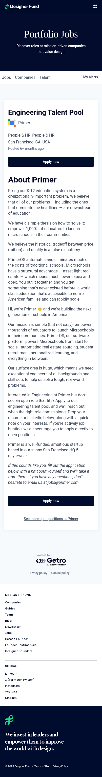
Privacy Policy (60, 766)
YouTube (11, 692)
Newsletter (13, 626)
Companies (13, 602)
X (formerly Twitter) (19, 679)
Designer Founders (18, 651)
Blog (8, 620)
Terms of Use (41, 766)
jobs (6, 77)
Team (9, 614)
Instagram (12, 686)
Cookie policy (60, 573)
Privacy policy (37, 573)
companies (25, 77)
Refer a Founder (16, 639)
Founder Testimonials (20, 645)
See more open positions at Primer (51, 519)
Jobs (8, 633)
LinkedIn (11, 673)
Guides (10, 608)
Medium (11, 698)
